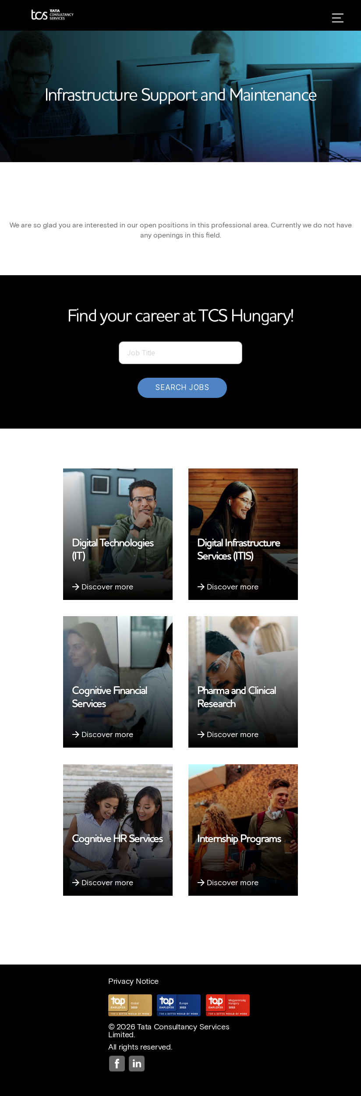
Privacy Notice (133, 981)
